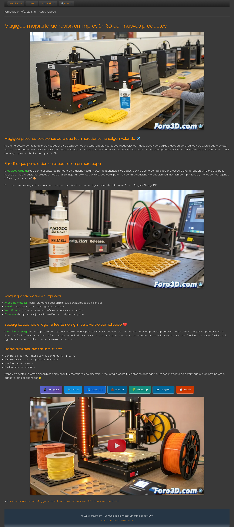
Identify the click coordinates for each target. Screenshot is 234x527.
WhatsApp (140, 389)
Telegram (163, 389)
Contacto (131, 520)
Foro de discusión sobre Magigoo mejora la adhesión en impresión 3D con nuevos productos (63, 501)
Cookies (122, 520)
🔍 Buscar (66, 3)
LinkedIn (117, 389)
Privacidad (103, 520)
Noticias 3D (16, 3)
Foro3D (31, 3)
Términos (114, 520)
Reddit (185, 389)
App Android (48, 3)
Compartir (51, 390)
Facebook (95, 389)
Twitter (73, 389)
